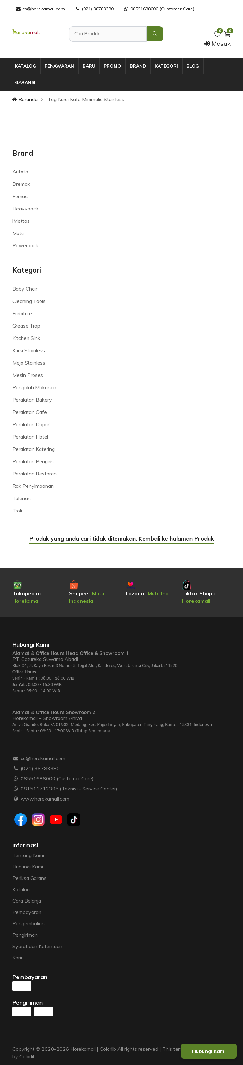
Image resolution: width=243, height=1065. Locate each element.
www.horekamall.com (45, 799)
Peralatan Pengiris (33, 461)
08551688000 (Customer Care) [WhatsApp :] (158, 9)
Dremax (21, 184)
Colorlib (27, 1056)
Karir (17, 957)
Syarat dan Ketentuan (37, 946)
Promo (112, 66)
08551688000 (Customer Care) (57, 778)
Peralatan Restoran (34, 473)
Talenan (21, 498)
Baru (89, 66)
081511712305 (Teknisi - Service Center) (69, 788)
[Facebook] (20, 819)
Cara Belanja (26, 901)
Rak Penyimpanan (33, 486)
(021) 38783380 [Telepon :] (94, 9)
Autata (20, 171)
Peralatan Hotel (30, 436)
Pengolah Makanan (34, 387)
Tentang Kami (28, 855)
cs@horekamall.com (43, 758)
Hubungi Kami (27, 866)
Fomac (20, 196)
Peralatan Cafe (29, 412)
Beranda (25, 99)
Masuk (217, 43)
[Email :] (16, 758)
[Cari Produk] (108, 34)
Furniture (22, 313)
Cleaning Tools (29, 301)
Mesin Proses (27, 375)
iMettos (21, 221)
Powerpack (25, 245)
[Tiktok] (73, 819)
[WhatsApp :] (16, 778)
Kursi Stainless (28, 350)
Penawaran (59, 66)
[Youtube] (56, 819)
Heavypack (25, 208)
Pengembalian (28, 923)
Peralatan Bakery (32, 399)
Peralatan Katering (33, 449)
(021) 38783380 (40, 768)
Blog (192, 66)
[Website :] (16, 799)
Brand (138, 66)
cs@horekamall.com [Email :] (40, 9)
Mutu (18, 233)
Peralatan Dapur (30, 424)
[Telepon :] (16, 768)
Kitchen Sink (26, 338)
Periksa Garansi (29, 878)
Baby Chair (24, 289)
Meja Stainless (28, 363)
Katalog (25, 66)
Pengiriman (25, 935)
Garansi (25, 82)
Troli (17, 510)
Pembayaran (26, 912)
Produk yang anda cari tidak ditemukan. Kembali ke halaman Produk (121, 538)
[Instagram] (38, 819)
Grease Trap (26, 326)
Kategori (166, 66)
